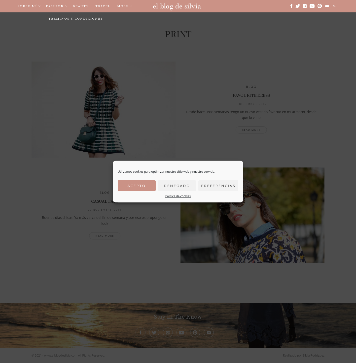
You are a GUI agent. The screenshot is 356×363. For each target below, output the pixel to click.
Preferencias (218, 185)
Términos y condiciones (75, 19)
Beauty (81, 6)
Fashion (55, 6)
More (123, 6)
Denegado (177, 185)
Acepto (136, 185)
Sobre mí (27, 6)
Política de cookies (178, 196)
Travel (102, 6)
